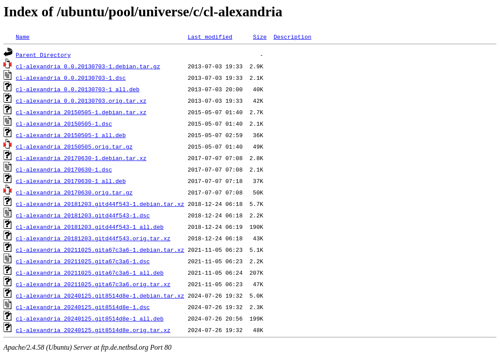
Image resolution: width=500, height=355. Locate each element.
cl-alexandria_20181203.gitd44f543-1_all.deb (89, 227)
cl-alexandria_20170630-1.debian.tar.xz (81, 158)
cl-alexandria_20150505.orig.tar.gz (74, 146)
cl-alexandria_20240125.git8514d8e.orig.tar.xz (93, 330)
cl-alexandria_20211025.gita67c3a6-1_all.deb (89, 273)
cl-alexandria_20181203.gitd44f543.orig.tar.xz (93, 238)
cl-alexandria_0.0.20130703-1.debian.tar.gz (88, 66)
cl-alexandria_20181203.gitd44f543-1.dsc (83, 215)
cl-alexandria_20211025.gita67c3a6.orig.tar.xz (93, 284)
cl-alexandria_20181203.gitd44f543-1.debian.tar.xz (100, 204)
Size (260, 37)
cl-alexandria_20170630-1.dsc (64, 169)
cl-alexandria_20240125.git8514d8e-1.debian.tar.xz (100, 295)
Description (292, 37)
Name (23, 37)
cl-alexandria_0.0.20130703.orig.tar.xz (81, 101)
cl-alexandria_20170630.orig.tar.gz (74, 192)
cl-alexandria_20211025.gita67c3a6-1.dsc (83, 261)
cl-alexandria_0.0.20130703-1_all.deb (78, 89)
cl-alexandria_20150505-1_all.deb (71, 135)
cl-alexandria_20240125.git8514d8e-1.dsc (83, 307)
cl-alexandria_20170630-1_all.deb (71, 181)
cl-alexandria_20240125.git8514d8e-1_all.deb (89, 318)
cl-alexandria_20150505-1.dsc (64, 123)
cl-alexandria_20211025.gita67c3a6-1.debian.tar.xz (100, 250)
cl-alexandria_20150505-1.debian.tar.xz (81, 112)
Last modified (210, 37)
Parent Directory (43, 55)
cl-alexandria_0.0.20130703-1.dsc (71, 78)
